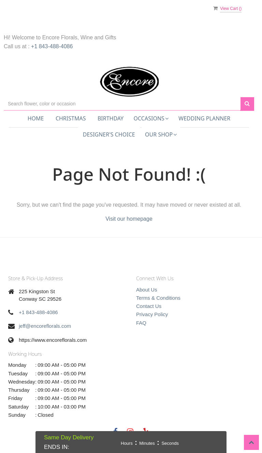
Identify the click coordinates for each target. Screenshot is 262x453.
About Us (146, 290)
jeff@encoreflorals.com (45, 326)
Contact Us (148, 306)
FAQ (141, 323)
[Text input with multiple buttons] (122, 104)
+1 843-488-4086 (52, 46)
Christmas (71, 118)
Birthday (110, 118)
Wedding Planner (204, 118)
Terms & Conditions (158, 298)
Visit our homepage (128, 219)
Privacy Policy (152, 314)
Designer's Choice (109, 134)
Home (36, 118)
